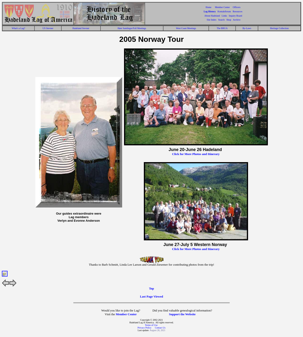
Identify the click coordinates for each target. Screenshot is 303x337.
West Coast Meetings (186, 28)
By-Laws (246, 28)
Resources (237, 11)
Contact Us (160, 327)
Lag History (210, 11)
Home (208, 7)
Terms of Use (151, 325)
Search (221, 19)
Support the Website (182, 314)
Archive (236, 19)
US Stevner (47, 28)
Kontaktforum (224, 11)
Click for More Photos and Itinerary (196, 154)
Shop (228, 19)
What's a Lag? (18, 28)
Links (224, 15)
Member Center (222, 7)
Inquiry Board (235, 15)
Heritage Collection (279, 28)
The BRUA (222, 28)
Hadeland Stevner (80, 28)
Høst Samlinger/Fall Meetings (132, 28)
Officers (237, 7)
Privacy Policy (144, 327)
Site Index (211, 19)
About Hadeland (212, 15)
